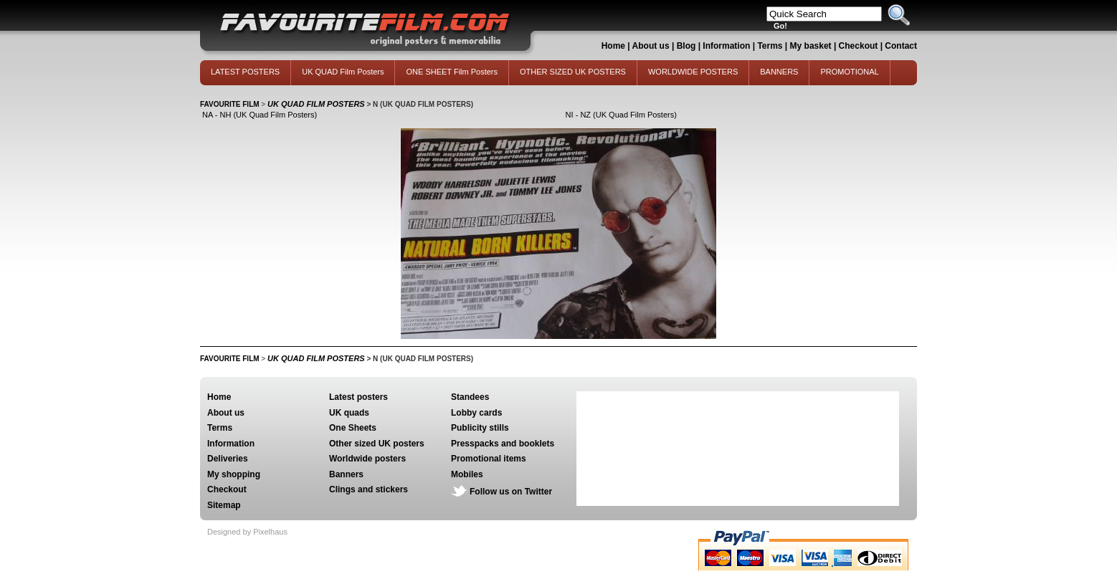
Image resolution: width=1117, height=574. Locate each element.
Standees (470, 397)
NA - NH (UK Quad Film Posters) (259, 114)
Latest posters (358, 397)
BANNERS (779, 71)
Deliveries (227, 459)
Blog (686, 46)
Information (726, 46)
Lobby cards (476, 413)
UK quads (349, 413)
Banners (346, 474)
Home (613, 46)
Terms (769, 46)
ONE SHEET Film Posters (452, 71)
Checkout (859, 46)
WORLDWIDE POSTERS (693, 71)
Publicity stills (480, 428)
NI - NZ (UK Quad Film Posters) (621, 114)
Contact (901, 46)
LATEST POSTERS (245, 71)
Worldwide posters (367, 459)
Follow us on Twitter (511, 492)
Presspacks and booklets (502, 444)
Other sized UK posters (376, 444)
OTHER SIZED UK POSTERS (573, 71)
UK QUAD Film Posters (343, 71)
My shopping (233, 474)
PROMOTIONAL (849, 71)
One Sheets (352, 428)
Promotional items (488, 459)
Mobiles (467, 474)
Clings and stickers (368, 489)
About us (651, 46)
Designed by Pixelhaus (247, 531)
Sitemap (224, 505)
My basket (811, 46)
